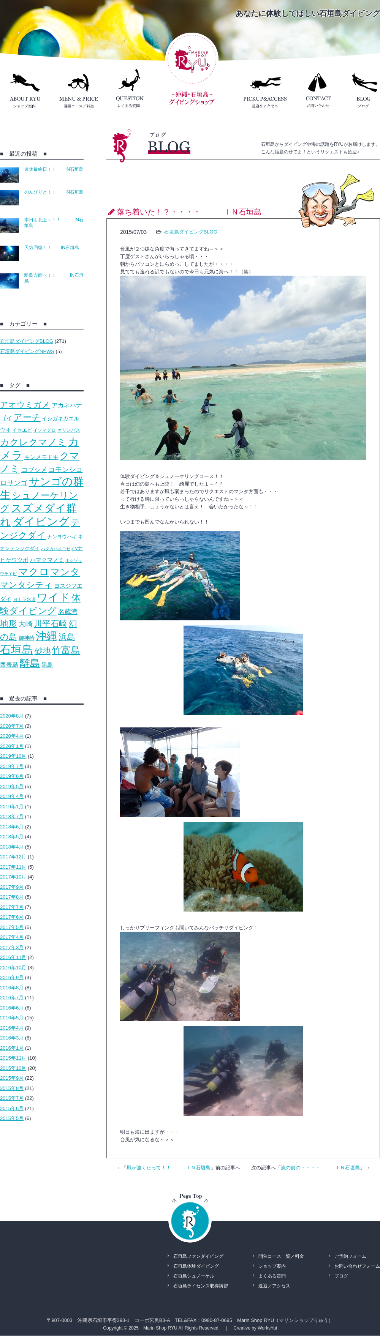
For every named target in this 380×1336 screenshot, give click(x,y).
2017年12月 (13, 857)
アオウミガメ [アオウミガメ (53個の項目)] (25, 404)
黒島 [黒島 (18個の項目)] (47, 664)
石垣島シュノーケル (193, 1276)
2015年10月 (13, 1068)
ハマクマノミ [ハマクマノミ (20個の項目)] (47, 560)
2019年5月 (12, 786)
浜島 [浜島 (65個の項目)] (67, 637)
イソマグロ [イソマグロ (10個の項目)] (44, 430)
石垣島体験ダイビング (196, 1266)
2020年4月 (12, 736)
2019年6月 (12, 776)
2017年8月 (12, 897)
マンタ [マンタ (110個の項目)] (65, 571)
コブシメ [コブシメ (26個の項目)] (34, 469)
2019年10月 (13, 756)
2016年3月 (12, 1038)
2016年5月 (12, 1018)
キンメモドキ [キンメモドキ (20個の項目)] (41, 457)
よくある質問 (272, 1276)
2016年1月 (12, 1048)
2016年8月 (12, 988)
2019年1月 (12, 806)
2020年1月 (12, 746)
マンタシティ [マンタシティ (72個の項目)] (26, 585)
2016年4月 (12, 1028)
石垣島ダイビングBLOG (26, 341)
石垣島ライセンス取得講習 (200, 1286)
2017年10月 (13, 877)
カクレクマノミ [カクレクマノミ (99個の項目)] (33, 442)
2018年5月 (12, 836)
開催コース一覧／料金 (281, 1256)
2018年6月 (12, 827)
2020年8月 (12, 716)
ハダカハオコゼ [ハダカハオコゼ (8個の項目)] (55, 548)
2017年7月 (12, 907)
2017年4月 (12, 937)
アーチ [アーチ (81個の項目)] (27, 417)
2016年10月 (13, 967)
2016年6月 (12, 1008)
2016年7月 (12, 997)
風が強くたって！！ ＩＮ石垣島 (169, 1167)
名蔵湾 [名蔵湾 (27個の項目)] (68, 611)
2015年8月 (12, 1088)
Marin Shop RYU (160, 1328)
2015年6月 (12, 1108)
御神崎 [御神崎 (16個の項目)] (27, 638)
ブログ (341, 1276)
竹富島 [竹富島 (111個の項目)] (66, 650)
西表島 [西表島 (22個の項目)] (9, 664)
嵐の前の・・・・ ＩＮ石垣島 (320, 1167)
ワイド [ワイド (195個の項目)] (53, 597)
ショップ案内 (272, 1266)
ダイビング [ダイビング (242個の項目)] (41, 521)
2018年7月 (12, 816)
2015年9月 (12, 1078)
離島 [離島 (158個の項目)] (30, 663)
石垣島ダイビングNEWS (27, 351)
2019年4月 (12, 796)
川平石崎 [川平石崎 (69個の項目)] (50, 623)
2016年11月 (13, 957)
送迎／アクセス (274, 1286)
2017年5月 (12, 927)
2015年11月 (13, 1058)
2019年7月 (12, 766)
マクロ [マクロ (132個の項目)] (33, 571)
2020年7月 (12, 726)
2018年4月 (12, 847)
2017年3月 (12, 947)
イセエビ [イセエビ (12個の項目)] (22, 430)
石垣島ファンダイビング (198, 1256)
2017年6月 (12, 917)
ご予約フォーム (350, 1256)
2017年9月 (12, 887)
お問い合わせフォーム (357, 1266)
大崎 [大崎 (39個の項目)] (25, 624)
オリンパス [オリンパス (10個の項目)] (68, 430)
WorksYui (267, 1328)
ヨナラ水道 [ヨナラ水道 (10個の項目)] (24, 599)
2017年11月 (13, 867)
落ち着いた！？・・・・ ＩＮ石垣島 (189, 212)
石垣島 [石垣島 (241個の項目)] (16, 650)
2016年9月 (12, 977)
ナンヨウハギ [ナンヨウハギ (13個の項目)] (62, 536)
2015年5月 (12, 1118)
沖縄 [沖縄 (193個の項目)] (46, 636)
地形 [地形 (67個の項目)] (8, 623)
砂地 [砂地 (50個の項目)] (43, 650)
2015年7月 (12, 1098)
